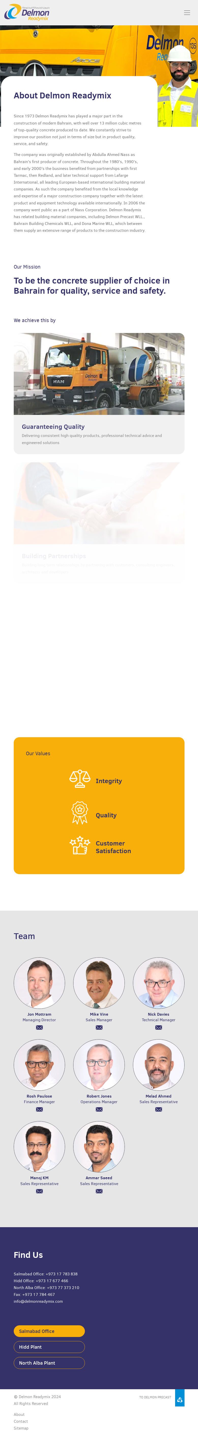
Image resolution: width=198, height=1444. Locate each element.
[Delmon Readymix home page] (19, 12)
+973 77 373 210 (63, 1287)
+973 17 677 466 (52, 1280)
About (19, 1414)
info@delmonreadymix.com (38, 1301)
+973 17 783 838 (61, 1274)
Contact (21, 1421)
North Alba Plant (37, 1363)
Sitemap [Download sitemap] (21, 1428)
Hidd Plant (30, 1347)
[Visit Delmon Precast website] (143, 1395)
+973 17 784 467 (38, 1294)
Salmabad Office (36, 1331)
